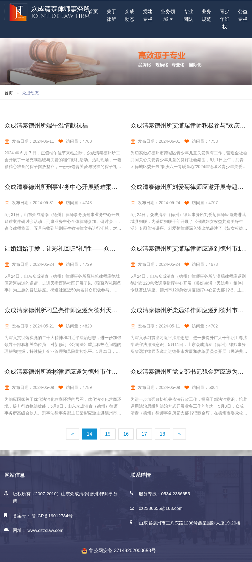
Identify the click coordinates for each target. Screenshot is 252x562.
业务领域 (168, 16)
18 (162, 434)
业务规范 (206, 15)
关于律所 (111, 15)
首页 (93, 11)
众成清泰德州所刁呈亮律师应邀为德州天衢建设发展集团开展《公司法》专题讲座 (111, 310)
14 (89, 434)
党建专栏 (148, 15)
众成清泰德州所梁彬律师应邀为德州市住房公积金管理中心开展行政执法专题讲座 (111, 371)
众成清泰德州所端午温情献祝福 (46, 125)
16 (126, 434)
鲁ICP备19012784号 (52, 515)
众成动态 (129, 15)
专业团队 (188, 15)
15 (108, 434)
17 (144, 434)
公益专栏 (243, 15)
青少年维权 (224, 19)
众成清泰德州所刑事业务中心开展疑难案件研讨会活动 (75, 187)
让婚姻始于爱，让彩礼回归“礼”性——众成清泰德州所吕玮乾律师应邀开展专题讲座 (113, 248)
